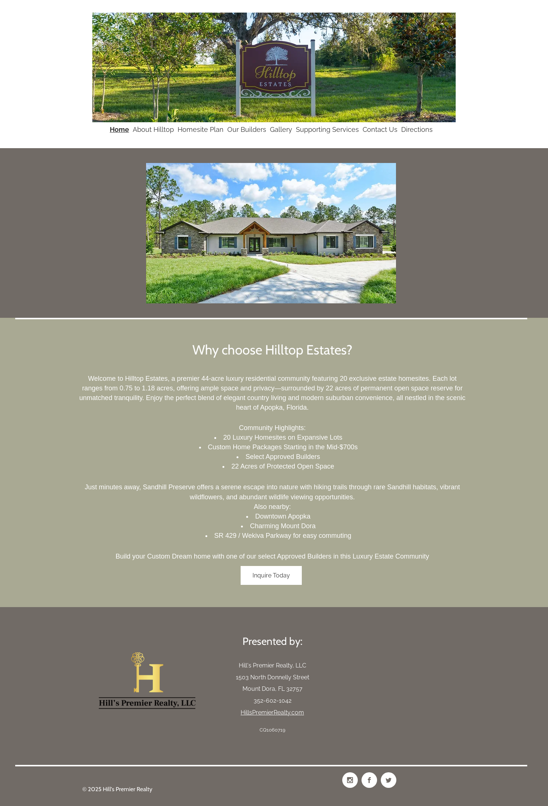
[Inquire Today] (271, 575)
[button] (271, 233)
